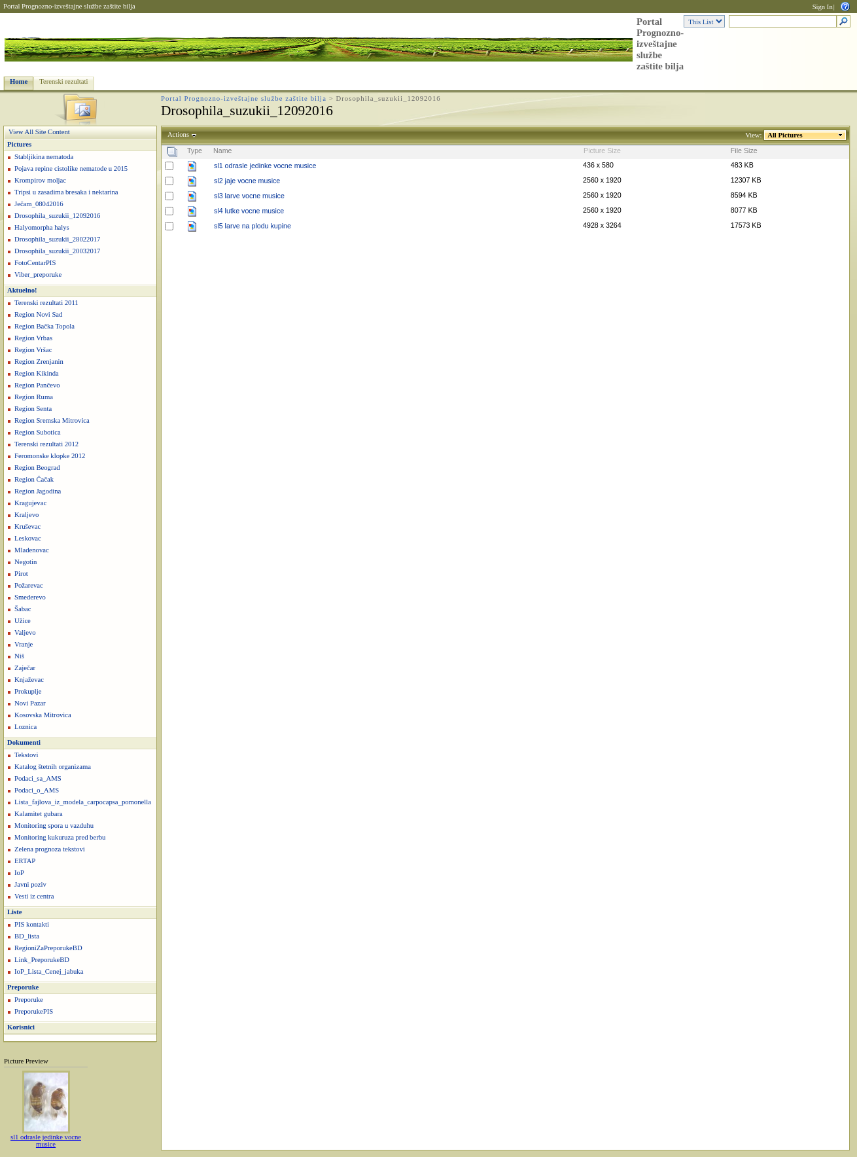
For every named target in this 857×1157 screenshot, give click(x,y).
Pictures (19, 144)
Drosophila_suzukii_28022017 (57, 239)
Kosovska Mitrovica (42, 715)
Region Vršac (33, 349)
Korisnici (21, 1027)
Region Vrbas (33, 338)
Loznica (25, 726)
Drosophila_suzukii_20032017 (57, 251)
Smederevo (30, 597)
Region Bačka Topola (44, 326)
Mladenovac (31, 550)
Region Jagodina (37, 491)
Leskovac (27, 538)
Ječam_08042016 (38, 203)
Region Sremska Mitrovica (52, 420)
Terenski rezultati (63, 81)
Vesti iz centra (34, 896)
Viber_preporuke (37, 274)
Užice (22, 620)
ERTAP (24, 860)
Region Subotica (37, 432)
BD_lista (26, 936)
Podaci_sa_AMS (37, 778)
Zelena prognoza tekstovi (49, 849)
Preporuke (23, 987)
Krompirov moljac (40, 180)
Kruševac (27, 526)
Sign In (823, 6)
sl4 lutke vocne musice (249, 211)
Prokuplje (27, 691)
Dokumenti (24, 742)
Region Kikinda (36, 373)
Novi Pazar (30, 703)
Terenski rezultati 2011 (46, 302)
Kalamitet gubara (38, 813)
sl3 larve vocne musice (249, 196)
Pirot (21, 573)
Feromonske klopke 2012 (49, 455)
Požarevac (28, 585)
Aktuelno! (22, 290)
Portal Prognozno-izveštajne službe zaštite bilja (69, 6)
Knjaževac (29, 679)
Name (222, 150)
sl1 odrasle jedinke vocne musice (45, 1140)
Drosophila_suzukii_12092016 (57, 215)
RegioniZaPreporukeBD (48, 948)
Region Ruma (33, 396)
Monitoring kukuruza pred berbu (59, 837)
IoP (19, 872)
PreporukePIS (33, 1011)
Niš (19, 656)
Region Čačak (34, 479)
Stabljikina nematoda (43, 156)
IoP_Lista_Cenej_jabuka (48, 971)
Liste (14, 912)
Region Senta (33, 408)
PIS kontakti (31, 924)
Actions (178, 134)
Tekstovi (26, 754)
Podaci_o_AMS (36, 790)
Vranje (23, 644)
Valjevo (25, 632)
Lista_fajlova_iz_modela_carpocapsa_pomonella (82, 802)
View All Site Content (39, 131)
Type (194, 150)
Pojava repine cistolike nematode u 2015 (71, 168)
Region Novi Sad (38, 314)
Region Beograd (37, 467)
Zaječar (24, 667)
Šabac (22, 609)
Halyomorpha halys (41, 227)
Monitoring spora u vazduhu (54, 825)
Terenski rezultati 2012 (46, 444)
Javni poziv (30, 884)
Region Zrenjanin (38, 361)
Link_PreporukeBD (41, 959)
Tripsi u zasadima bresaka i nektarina (66, 192)
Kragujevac (30, 503)
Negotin (25, 561)
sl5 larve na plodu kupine (252, 226)
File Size (744, 150)
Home (18, 81)
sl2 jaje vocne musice (247, 181)
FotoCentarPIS (35, 262)
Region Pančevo (37, 385)
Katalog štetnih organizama (52, 766)
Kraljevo (26, 514)
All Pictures (785, 135)
